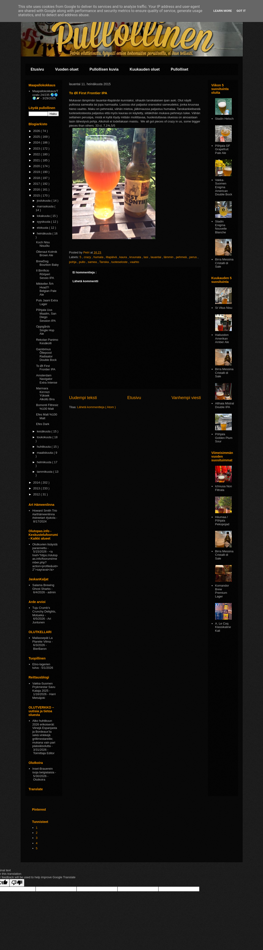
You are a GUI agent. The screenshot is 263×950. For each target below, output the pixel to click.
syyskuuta (44, 221)
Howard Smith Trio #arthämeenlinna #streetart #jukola (44, 514)
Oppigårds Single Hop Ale (45, 330)
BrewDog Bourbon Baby (47, 263)
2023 (37, 148)
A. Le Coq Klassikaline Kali (223, 627)
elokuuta (43, 227)
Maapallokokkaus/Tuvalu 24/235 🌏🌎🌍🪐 (45, 94)
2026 (37, 131)
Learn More (222, 10)
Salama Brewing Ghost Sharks (43, 587)
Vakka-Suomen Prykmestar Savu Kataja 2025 (43, 687)
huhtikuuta (44, 446)
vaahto (134, 262)
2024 (37, 142)
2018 (37, 178)
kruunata (135, 257)
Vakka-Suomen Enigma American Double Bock (223, 187)
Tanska (104, 262)
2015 (37, 195)
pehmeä (182, 257)
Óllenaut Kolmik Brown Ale (46, 253)
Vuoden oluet (66, 69)
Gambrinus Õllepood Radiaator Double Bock (46, 354)
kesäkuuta (44, 431)
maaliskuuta (45, 452)
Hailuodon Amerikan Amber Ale (222, 338)
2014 (37, 482)
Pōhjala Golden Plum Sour (223, 437)
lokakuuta (43, 216)
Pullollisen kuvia (104, 69)
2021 (37, 160)
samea (93, 262)
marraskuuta (45, 206)
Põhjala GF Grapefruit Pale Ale (222, 149)
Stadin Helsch (224, 118)
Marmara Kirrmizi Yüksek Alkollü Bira (45, 394)
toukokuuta (44, 437)
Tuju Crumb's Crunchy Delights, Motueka (44, 611)
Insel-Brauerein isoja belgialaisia (43, 770)
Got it (241, 10)
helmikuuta (44, 462)
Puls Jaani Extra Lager (47, 302)
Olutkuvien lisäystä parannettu (44, 546)
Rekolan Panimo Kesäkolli (47, 341)
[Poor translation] (16, 883)
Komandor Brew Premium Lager (222, 591)
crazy (88, 257)
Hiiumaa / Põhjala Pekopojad (222, 520)
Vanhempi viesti (186, 397)
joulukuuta (44, 200)
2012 (37, 494)
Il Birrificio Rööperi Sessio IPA (45, 274)
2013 (37, 488)
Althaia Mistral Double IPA (224, 405)
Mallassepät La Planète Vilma (42, 639)
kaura (123, 257)
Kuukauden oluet (145, 69)
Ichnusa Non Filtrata (223, 488)
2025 (37, 136)
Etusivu (37, 69)
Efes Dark (42, 424)
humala (98, 257)
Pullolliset (179, 69)
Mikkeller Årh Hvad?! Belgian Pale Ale (46, 289)
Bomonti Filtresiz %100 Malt (47, 406)
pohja (73, 262)
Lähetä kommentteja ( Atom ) (96, 407)
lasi (146, 257)
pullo (82, 262)
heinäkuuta (44, 233)
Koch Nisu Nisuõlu (43, 244)
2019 (37, 172)
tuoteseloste (119, 262)
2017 (37, 183)
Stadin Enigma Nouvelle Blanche (221, 227)
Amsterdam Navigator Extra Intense (46, 379)
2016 (37, 189)
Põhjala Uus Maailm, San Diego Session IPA (46, 315)
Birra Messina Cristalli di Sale (224, 263)
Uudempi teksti (83, 397)
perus (193, 257)
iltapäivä (112, 257)
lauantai (156, 257)
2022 (37, 154)
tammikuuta (45, 471)
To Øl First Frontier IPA (45, 367)
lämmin (169, 257)
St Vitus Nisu (223, 307)
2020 (37, 166)
